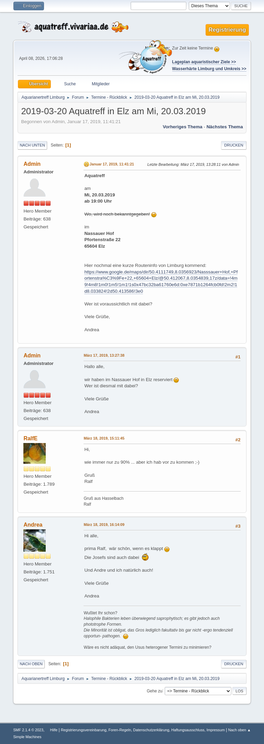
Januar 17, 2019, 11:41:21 (111, 164)
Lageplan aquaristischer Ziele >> (204, 62)
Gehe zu (154, 690)
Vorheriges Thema (182, 126)
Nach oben (31, 664)
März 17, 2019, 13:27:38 (104, 355)
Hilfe (54, 730)
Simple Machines (27, 737)
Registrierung (227, 29)
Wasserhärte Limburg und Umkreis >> (209, 68)
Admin (32, 164)
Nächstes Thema (225, 126)
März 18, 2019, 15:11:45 (104, 438)
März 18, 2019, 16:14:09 (104, 524)
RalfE (30, 438)
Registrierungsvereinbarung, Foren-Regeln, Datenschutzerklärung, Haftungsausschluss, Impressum (143, 730)
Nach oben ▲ (239, 730)
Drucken (233, 145)
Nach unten (32, 145)
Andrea (32, 525)
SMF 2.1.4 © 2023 (28, 730)
